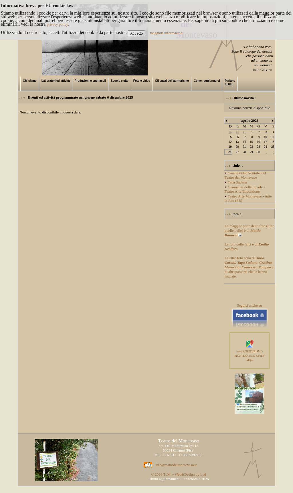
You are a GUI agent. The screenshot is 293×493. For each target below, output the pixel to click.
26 (229, 151)
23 (258, 146)
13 (237, 141)
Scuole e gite (119, 80)
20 (237, 146)
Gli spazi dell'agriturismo (172, 80)
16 (258, 141)
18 (272, 141)
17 (265, 141)
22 (251, 146)
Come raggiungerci (207, 80)
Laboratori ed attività (55, 80)
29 (251, 152)
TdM (167, 474)
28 (244, 152)
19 (230, 146)
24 (265, 146)
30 (258, 152)
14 (244, 141)
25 (272, 146)
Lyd (203, 474)
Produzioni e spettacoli (90, 80)
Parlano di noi (230, 82)
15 (251, 141)
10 (265, 137)
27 (237, 152)
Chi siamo (30, 80)
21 (244, 146)
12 (230, 141)
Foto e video (141, 80)
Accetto (136, 33)
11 (272, 137)
